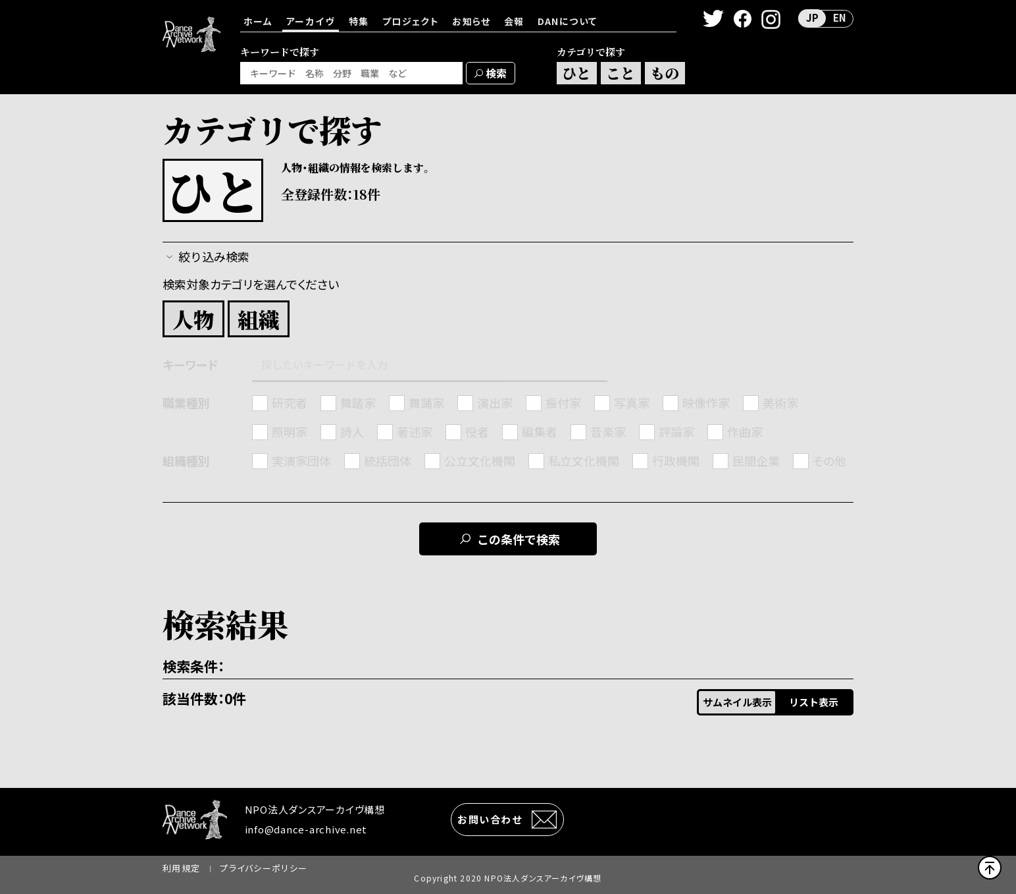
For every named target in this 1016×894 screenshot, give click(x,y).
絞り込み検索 (213, 256)
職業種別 (186, 403)
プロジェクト (410, 21)
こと (620, 73)
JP (812, 18)
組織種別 (186, 461)
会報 (514, 21)
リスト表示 (813, 702)
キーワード (190, 365)
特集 (359, 21)
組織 (259, 319)
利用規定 (181, 868)
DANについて (567, 21)
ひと (576, 73)
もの (664, 73)
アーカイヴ (311, 21)
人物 (193, 319)
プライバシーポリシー (263, 868)
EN (839, 18)
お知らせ (471, 21)
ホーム (257, 21)
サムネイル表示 (737, 702)
